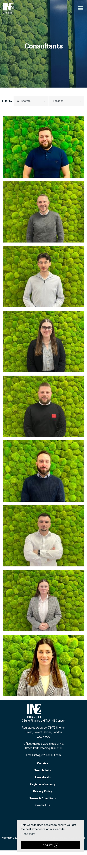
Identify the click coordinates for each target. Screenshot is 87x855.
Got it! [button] (48, 845)
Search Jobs (42, 770)
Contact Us (42, 805)
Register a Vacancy (43, 784)
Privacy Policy (42, 791)
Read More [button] (28, 833)
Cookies (42, 763)
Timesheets (43, 777)
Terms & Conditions (43, 798)
